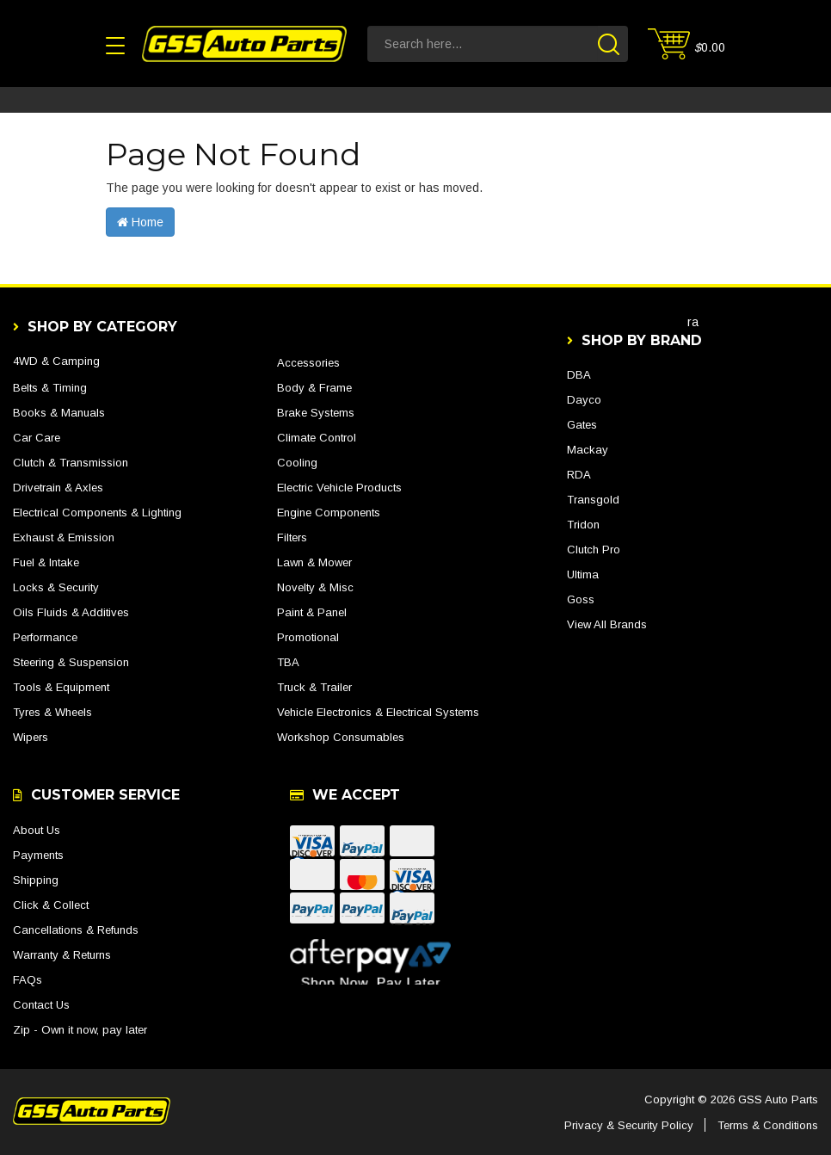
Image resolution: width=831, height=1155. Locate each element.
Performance (45, 637)
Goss (580, 599)
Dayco (584, 399)
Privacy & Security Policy (628, 1125)
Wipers (30, 737)
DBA (579, 374)
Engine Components (328, 512)
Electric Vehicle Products (339, 487)
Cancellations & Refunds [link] (75, 929)
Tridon (583, 524)
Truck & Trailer (314, 687)
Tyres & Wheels (52, 712)
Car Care (36, 437)
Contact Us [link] (41, 1004)
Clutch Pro (593, 549)
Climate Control (316, 437)
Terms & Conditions (767, 1125)
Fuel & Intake (46, 562)
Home (140, 222)
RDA (579, 474)
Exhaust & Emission (63, 537)
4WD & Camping (56, 361)
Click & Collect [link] (51, 905)
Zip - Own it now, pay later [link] (80, 1029)
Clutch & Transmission (70, 462)
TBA (288, 662)
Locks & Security (56, 587)
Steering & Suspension (71, 662)
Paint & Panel (312, 612)
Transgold (593, 499)
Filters (292, 537)
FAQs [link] (27, 979)
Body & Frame (314, 387)
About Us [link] (36, 830)
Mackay (587, 449)
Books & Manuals (59, 412)
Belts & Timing (50, 387)
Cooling (297, 462)
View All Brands (607, 624)
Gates (582, 424)
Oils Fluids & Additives (71, 612)
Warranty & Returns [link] (62, 954)
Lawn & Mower (314, 562)
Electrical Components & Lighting (97, 512)
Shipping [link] (35, 880)
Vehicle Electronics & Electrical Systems (378, 712)
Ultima (583, 574)
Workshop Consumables (340, 737)
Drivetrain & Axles (58, 487)
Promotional (308, 637)
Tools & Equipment (61, 687)
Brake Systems (315, 412)
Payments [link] (38, 855)
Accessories (308, 362)
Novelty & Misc (315, 587)
